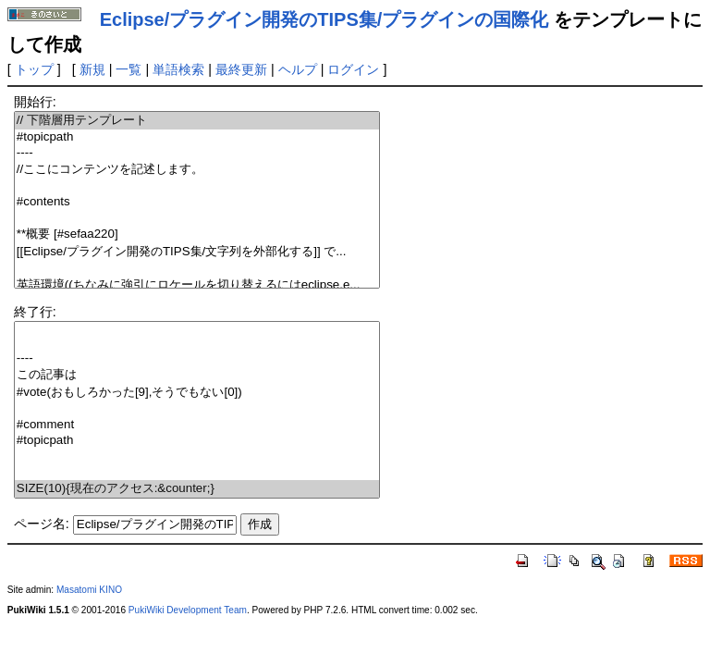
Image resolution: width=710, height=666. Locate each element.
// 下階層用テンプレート (197, 121)
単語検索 (178, 69)
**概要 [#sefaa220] (197, 234)
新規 (92, 69)
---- (197, 153)
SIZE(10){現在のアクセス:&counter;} (197, 489)
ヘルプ (297, 69)
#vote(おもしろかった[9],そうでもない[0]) (197, 392)
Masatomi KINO (89, 590)
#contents (197, 202)
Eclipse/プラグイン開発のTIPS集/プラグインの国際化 (324, 19)
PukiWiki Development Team (188, 610)
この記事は (197, 375)
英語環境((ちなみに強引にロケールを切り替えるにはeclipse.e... (197, 285)
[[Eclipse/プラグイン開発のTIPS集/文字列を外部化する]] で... (197, 252)
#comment (197, 425)
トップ (34, 69)
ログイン (353, 69)
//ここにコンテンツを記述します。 (197, 170)
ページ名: (41, 523)
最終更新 (241, 69)
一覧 (128, 69)
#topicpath (197, 137)
